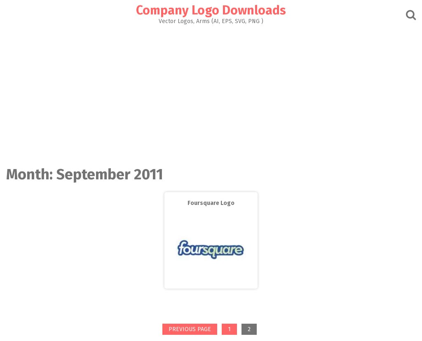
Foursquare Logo (211, 203)
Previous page (190, 329)
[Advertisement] (211, 93)
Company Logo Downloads (211, 10)
